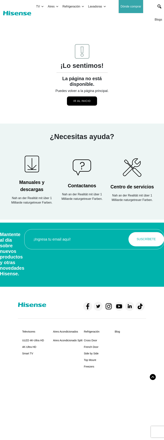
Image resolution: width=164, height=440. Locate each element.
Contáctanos (60, 390)
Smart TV (27, 353)
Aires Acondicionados (65, 331)
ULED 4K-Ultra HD (33, 340)
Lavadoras (97, 6)
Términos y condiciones (32, 428)
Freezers (89, 366)
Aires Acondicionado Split (67, 340)
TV (40, 6)
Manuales (58, 396)
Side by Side (91, 353)
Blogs (158, 19)
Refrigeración (73, 6)
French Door (91, 346)
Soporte (57, 381)
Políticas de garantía (65, 409)
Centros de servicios (65, 403)
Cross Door (90, 340)
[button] (159, 6)
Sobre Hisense (30, 381)
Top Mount (90, 360)
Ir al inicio (82, 100)
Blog (117, 331)
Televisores (28, 331)
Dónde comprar (131, 6)
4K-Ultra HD (29, 346)
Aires (53, 6)
